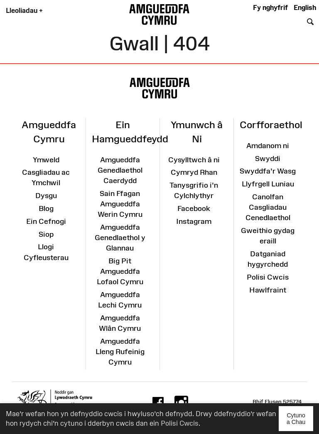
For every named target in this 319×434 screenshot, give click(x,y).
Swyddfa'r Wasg (268, 171)
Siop (46, 234)
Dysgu (46, 195)
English (305, 7)
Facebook (193, 208)
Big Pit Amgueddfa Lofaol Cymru (120, 271)
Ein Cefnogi (46, 221)
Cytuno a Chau (300, 421)
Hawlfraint (267, 290)
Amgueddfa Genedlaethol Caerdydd (120, 170)
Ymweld (46, 160)
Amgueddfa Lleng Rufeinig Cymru (120, 351)
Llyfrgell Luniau (268, 184)
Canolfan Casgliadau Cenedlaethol (267, 207)
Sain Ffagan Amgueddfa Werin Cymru (120, 203)
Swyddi (267, 158)
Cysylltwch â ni (194, 160)
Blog (46, 208)
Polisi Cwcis (180, 423)
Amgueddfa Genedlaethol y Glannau (120, 237)
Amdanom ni (267, 145)
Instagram (193, 221)
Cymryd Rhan (194, 172)
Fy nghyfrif (270, 7)
